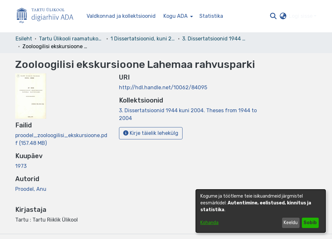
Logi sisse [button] (301, 16)
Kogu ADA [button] (175, 16)
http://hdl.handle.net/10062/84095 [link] (163, 87)
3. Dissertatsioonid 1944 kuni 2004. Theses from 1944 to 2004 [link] (214, 39)
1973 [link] (21, 166)
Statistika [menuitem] (211, 16)
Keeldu (291, 222)
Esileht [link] (24, 39)
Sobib (310, 222)
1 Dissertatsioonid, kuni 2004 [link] (143, 39)
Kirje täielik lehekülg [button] (150, 133)
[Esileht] (47, 16)
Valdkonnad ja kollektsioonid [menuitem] (121, 16)
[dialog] (261, 211)
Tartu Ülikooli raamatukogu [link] (71, 39)
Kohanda (209, 222)
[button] (273, 16)
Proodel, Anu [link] (30, 189)
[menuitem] (177, 16)
